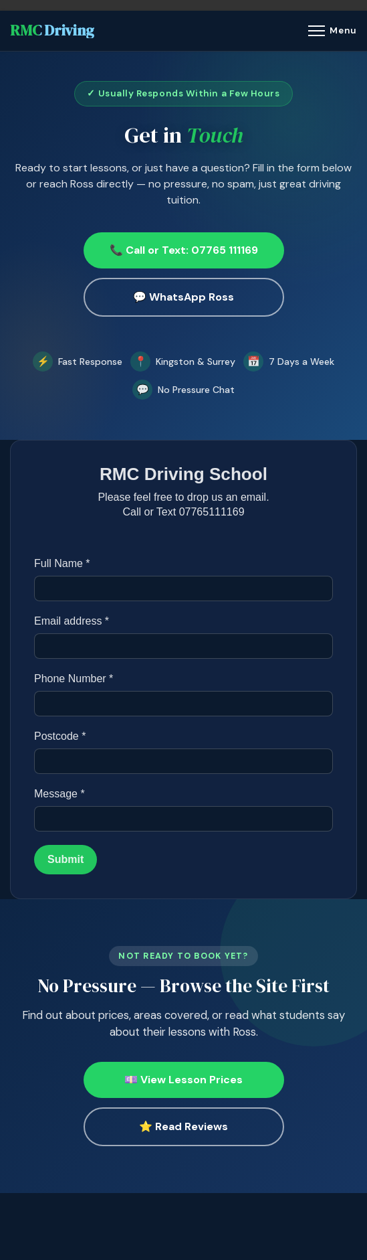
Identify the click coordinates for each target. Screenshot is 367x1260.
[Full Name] (183, 589)
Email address (71, 621)
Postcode (60, 736)
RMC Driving (52, 30)
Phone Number (73, 679)
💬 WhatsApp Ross (183, 297)
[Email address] (183, 646)
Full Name (62, 564)
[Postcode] (183, 762)
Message (59, 794)
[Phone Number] (183, 704)
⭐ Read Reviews (183, 1126)
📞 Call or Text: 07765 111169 (184, 250)
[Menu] (332, 31)
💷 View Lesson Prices (183, 1080)
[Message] (183, 819)
